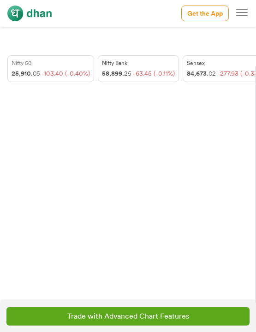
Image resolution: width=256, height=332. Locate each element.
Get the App (205, 13)
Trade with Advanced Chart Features (128, 316)
